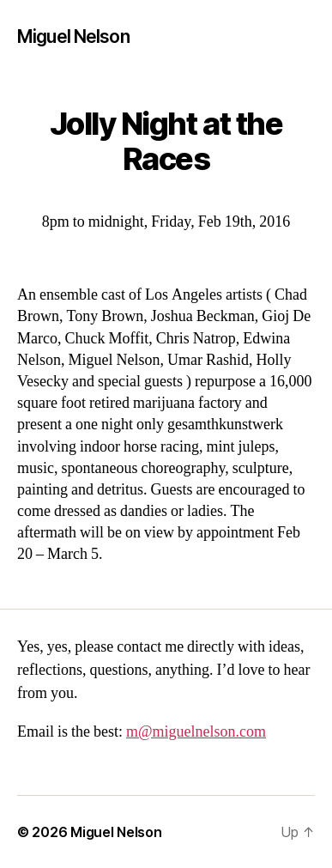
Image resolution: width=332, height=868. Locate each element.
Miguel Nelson (73, 36)
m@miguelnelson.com (196, 732)
